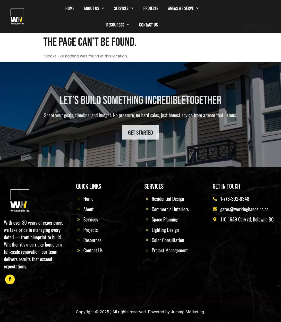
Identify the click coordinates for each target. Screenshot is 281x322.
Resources (117, 24)
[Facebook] (10, 279)
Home (69, 8)
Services (124, 8)
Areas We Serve (183, 8)
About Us (94, 8)
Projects (150, 8)
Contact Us (148, 25)
